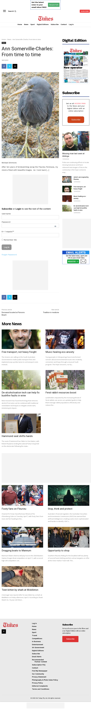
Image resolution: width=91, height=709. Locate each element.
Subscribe (75, 120)
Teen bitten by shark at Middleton (20, 589)
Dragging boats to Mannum (16, 550)
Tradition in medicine (51, 312)
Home (4, 39)
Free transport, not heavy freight (19, 352)
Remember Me (9, 240)
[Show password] (55, 226)
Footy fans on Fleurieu (14, 508)
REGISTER (53, 5)
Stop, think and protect (60, 508)
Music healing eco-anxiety (60, 352)
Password (6, 222)
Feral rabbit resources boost (61, 392)
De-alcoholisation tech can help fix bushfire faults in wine (81, 208)
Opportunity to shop (58, 550)
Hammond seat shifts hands (17, 436)
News (9, 39)
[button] (12, 11)
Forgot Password (9, 255)
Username (6, 214)
